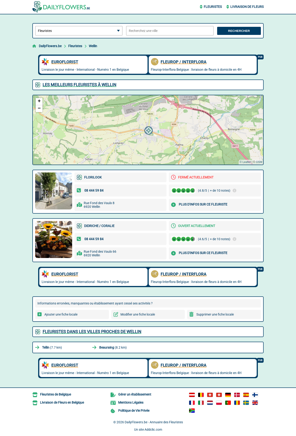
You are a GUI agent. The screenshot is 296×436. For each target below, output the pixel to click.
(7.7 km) (52, 347)
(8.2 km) (113, 347)
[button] (148, 129)
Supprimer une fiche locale (215, 314)
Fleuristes (213, 7)
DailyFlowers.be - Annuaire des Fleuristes (154, 422)
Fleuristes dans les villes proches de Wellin (92, 331)
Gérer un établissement (134, 394)
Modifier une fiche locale (137, 314)
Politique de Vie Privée (133, 410)
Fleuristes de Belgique (55, 394)
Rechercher (239, 31)
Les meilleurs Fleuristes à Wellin (79, 84)
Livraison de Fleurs (247, 7)
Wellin (93, 46)
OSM (259, 162)
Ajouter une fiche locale (60, 314)
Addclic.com (153, 429)
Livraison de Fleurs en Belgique (62, 402)
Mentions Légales (130, 402)
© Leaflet (245, 162)
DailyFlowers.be (50, 46)
